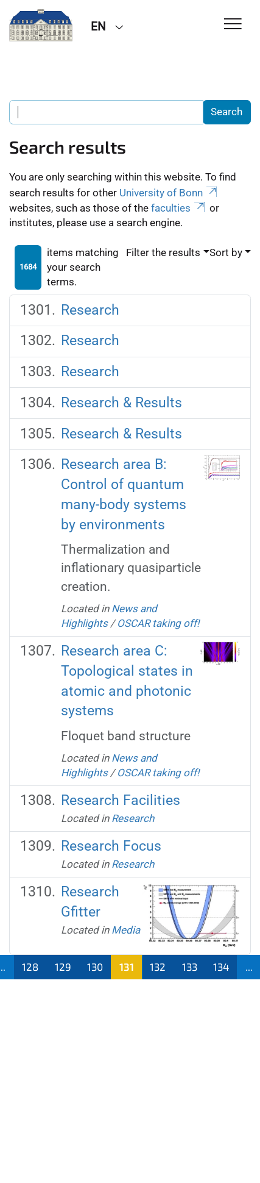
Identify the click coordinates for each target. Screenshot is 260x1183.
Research (90, 310)
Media (125, 930)
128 (30, 966)
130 (95, 966)
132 (158, 966)
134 (221, 966)
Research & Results (121, 403)
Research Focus (111, 846)
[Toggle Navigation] (233, 24)
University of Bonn (169, 193)
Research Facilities (120, 800)
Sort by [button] (225, 252)
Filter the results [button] (163, 252)
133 (189, 966)
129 (63, 966)
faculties (179, 208)
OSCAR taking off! (158, 623)
